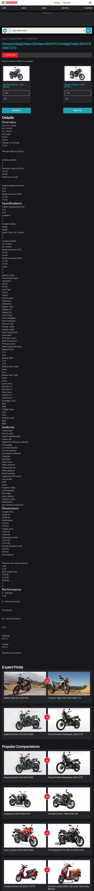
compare (88, 8)
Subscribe (66, 3)
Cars (4, 8)
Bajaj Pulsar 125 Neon (13, 85)
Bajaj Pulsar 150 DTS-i (75, 85)
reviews (65, 8)
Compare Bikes (10, 55)
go (88, 31)
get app (57, 3)
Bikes (24, 8)
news (44, 8)
